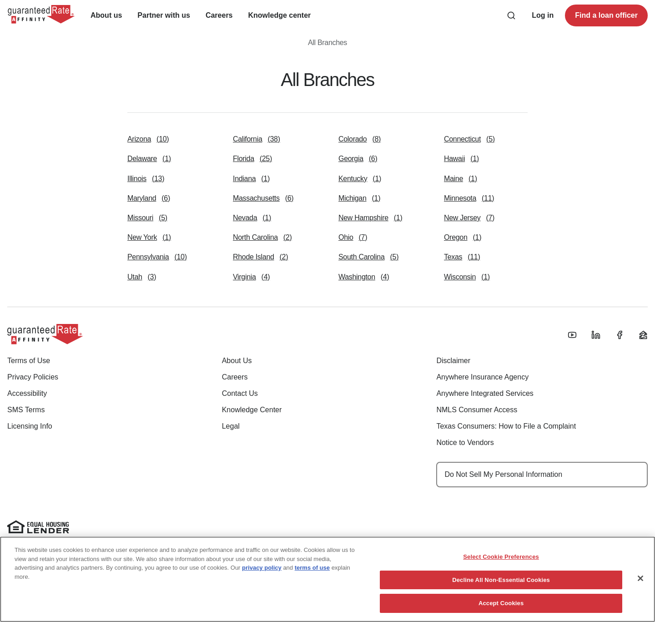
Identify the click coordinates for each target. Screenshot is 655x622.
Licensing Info (29, 426)
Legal (231, 426)
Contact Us (240, 393)
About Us (237, 360)
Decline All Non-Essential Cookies (501, 612)
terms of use (312, 600)
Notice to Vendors (465, 442)
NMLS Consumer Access (476, 410)
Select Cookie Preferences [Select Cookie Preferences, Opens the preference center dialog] (501, 589)
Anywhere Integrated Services (484, 393)
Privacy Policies (32, 377)
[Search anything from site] (511, 15)
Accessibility (27, 393)
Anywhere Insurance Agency (482, 377)
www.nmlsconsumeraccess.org (211, 552)
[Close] (640, 611)
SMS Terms (26, 410)
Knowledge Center (252, 410)
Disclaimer (453, 360)
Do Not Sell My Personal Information (503, 474)
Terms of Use (28, 360)
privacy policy (262, 600)
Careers (235, 377)
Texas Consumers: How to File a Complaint (506, 426)
